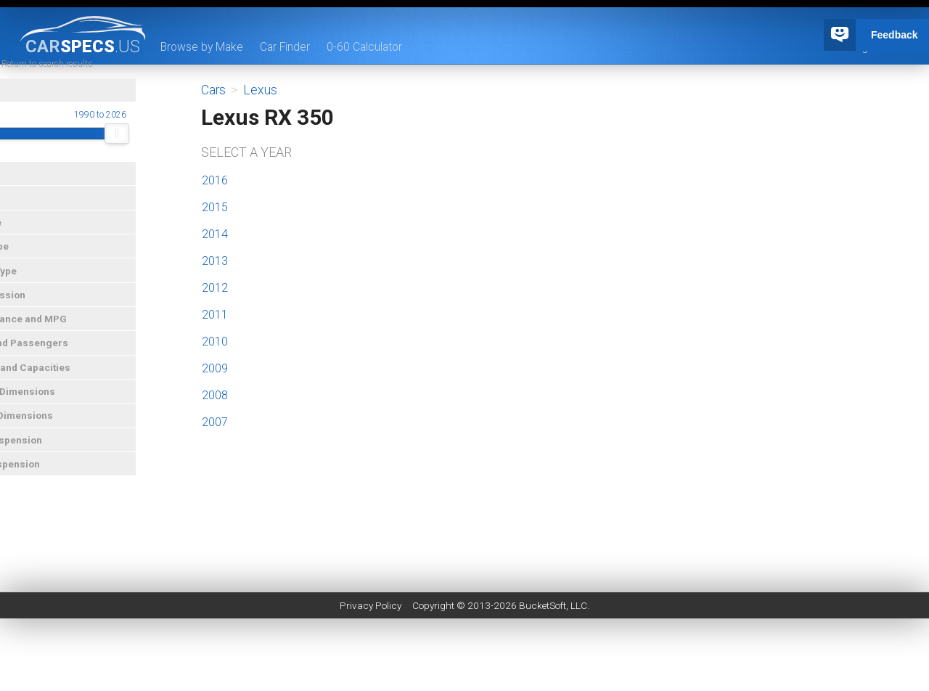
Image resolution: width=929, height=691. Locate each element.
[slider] (19, 150)
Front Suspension (47, 456)
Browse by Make (203, 47)
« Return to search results (90, 80)
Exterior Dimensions (53, 408)
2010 (215, 341)
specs (82, 45)
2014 (215, 234)
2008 (215, 395)
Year (17, 107)
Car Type (26, 238)
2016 (215, 180)
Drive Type (30, 263)
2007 (215, 422)
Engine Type (34, 287)
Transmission (38, 310)
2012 (215, 288)
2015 (215, 207)
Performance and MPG (59, 335)
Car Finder (288, 47)
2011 (215, 315)
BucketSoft (542, 605)
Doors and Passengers (60, 359)
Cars (213, 90)
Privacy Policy (370, 605)
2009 (215, 368)
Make (19, 190)
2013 (215, 261)
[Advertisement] (464, 658)
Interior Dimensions (52, 432)
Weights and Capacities (61, 383)
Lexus (260, 90)
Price (18, 214)
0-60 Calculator (370, 47)
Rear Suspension (46, 480)
